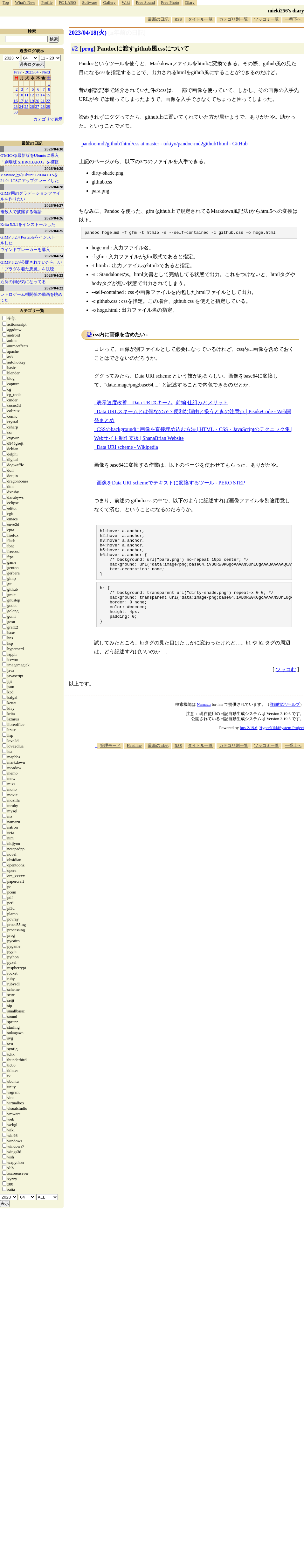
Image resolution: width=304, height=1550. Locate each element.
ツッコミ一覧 (266, 19)
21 (43, 100)
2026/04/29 (54, 168)
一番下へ (293, 19)
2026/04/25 (54, 230)
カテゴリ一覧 (31, 310)
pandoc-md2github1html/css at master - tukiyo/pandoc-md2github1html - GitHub (164, 143)
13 (37, 95)
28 (43, 106)
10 (21, 95)
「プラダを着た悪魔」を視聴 (27, 269)
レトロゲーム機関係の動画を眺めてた (31, 297)
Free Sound (145, 2)
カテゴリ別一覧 (233, 19)
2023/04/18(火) (88, 32)
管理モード (110, 763)
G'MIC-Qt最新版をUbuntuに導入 (29, 155)
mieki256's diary (286, 10)
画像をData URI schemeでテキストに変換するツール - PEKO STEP (171, 483)
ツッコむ (286, 687)
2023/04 (32, 72)
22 (48, 100)
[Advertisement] (266, 781)
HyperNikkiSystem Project (281, 745)
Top (6, 2)
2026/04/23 (54, 275)
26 (32, 106)
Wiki (126, 2)
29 (48, 106)
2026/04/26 (54, 218)
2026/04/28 (54, 186)
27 (37, 106)
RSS (178, 19)
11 (26, 95)
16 (16, 100)
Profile (46, 2)
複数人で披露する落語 (21, 211)
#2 (75, 48)
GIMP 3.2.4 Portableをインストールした (29, 240)
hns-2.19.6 (248, 745)
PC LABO (67, 2)
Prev (18, 72)
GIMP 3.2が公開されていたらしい (31, 262)
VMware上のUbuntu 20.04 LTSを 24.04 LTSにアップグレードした (29, 177)
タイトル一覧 (200, 19)
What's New (25, 2)
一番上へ (293, 763)
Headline (134, 763)
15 (48, 95)
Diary (190, 2)
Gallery (109, 2)
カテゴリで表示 (47, 119)
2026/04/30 (54, 149)
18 (26, 100)
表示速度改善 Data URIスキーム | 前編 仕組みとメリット (162, 403)
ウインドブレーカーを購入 (25, 249)
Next (46, 72)
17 (21, 100)
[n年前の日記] (127, 32)
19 (32, 100)
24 (21, 106)
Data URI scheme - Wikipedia (127, 448)
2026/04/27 (54, 205)
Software (89, 2)
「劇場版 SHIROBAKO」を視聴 (29, 162)
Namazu (204, 722)
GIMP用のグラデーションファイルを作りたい (30, 196)
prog (87, 48)
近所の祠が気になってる (23, 281)
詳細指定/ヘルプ (285, 722)
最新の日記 (158, 19)
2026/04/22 (54, 288)
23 (16, 106)
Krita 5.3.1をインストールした (27, 224)
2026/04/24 (54, 256)
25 (26, 106)
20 (37, 100)
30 (16, 112)
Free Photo (170, 2)
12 (32, 95)
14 (43, 95)
